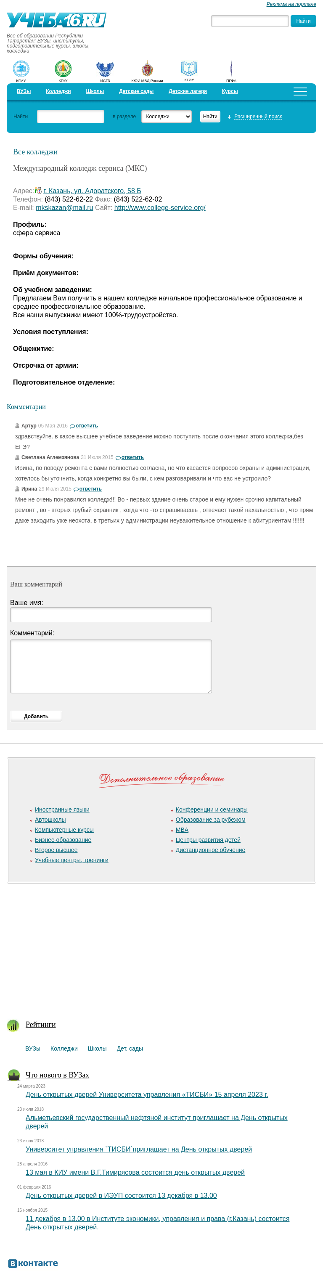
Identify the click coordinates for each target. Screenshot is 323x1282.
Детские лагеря (188, 91)
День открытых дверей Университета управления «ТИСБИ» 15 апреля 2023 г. (147, 1094)
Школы (95, 91)
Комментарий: (32, 633)
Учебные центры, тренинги (72, 860)
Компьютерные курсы (64, 829)
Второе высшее (56, 850)
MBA (182, 829)
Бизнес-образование (63, 839)
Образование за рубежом (211, 819)
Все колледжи (35, 152)
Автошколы (50, 819)
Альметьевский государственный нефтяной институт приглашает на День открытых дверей (157, 1122)
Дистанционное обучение (211, 850)
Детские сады (136, 91)
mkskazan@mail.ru (64, 207)
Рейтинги (41, 1024)
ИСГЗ (105, 81)
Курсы (230, 91)
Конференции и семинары (212, 809)
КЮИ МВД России (147, 81)
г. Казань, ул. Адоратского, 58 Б (92, 190)
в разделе (124, 116)
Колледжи (58, 91)
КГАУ (63, 81)
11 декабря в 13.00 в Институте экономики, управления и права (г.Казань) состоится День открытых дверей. (157, 1223)
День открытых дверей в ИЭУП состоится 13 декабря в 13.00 (121, 1195)
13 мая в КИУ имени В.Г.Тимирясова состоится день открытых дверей (135, 1172)
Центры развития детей (208, 839)
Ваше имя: (26, 602)
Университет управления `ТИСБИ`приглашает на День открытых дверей (139, 1149)
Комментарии (26, 406)
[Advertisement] (158, 946)
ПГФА (231, 81)
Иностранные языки (62, 809)
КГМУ (21, 81)
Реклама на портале (291, 4)
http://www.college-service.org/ (160, 207)
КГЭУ (189, 80)
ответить (87, 426)
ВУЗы (24, 91)
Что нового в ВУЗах (57, 1075)
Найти (20, 116)
